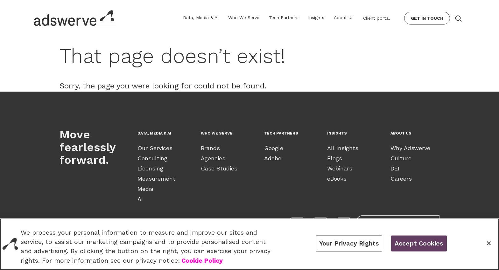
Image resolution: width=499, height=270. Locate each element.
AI (140, 199)
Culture (400, 158)
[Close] (489, 243)
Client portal (376, 18)
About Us (344, 17)
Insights (316, 17)
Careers (401, 178)
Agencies (213, 158)
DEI (394, 168)
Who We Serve (243, 17)
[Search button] (458, 18)
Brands (210, 148)
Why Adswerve (410, 148)
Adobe (272, 158)
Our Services (154, 148)
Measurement (156, 178)
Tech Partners (284, 17)
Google (273, 148)
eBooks (337, 178)
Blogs (334, 158)
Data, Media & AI (201, 17)
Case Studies (219, 168)
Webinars (339, 168)
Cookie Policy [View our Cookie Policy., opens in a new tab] (202, 260)
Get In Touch (427, 18)
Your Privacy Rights (349, 243)
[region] (249, 244)
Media (145, 188)
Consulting (152, 158)
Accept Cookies (419, 243)
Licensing (150, 168)
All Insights (342, 148)
